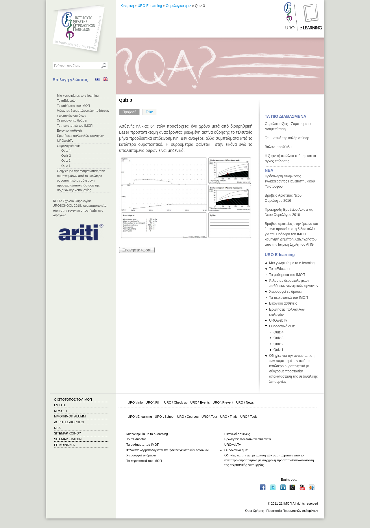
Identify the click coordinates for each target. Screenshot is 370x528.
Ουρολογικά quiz (68, 146)
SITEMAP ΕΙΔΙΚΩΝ (68, 439)
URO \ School (164, 416)
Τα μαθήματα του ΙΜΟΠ (73, 105)
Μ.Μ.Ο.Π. (61, 411)
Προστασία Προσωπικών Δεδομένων (292, 510)
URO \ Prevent (223, 402)
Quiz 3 (66, 155)
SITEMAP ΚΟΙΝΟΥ (67, 433)
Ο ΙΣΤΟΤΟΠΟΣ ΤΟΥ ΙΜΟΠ (73, 399)
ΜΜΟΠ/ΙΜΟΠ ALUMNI (70, 416)
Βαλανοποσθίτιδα (278, 147)
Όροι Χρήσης (254, 510)
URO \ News (245, 402)
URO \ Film (153, 402)
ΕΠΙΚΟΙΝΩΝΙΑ (64, 445)
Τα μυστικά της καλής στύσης (287, 138)
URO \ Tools (248, 416)
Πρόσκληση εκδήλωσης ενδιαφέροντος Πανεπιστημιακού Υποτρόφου (290, 181)
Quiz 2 (66, 160)
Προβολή (131, 111)
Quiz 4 (66, 150)
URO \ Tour (209, 416)
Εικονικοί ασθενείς (70, 130)
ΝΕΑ (269, 170)
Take (149, 112)
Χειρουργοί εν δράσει (72, 120)
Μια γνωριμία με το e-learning (78, 95)
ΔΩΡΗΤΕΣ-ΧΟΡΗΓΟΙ (69, 422)
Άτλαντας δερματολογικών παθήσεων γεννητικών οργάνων (167, 450)
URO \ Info (135, 402)
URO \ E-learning (140, 416)
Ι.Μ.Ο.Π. (60, 405)
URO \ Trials (229, 416)
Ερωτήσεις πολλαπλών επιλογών (80, 135)
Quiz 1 (66, 165)
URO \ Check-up (175, 402)
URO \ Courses (188, 416)
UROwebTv (65, 140)
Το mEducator (67, 100)
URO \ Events (200, 402)
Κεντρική (127, 6)
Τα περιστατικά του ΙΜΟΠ (74, 125)
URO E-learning (150, 6)
